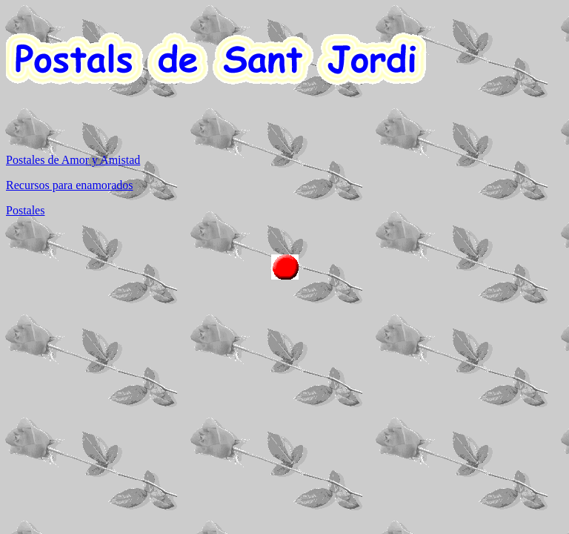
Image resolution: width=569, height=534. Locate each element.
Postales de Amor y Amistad (73, 160)
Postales (25, 210)
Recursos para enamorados (69, 185)
